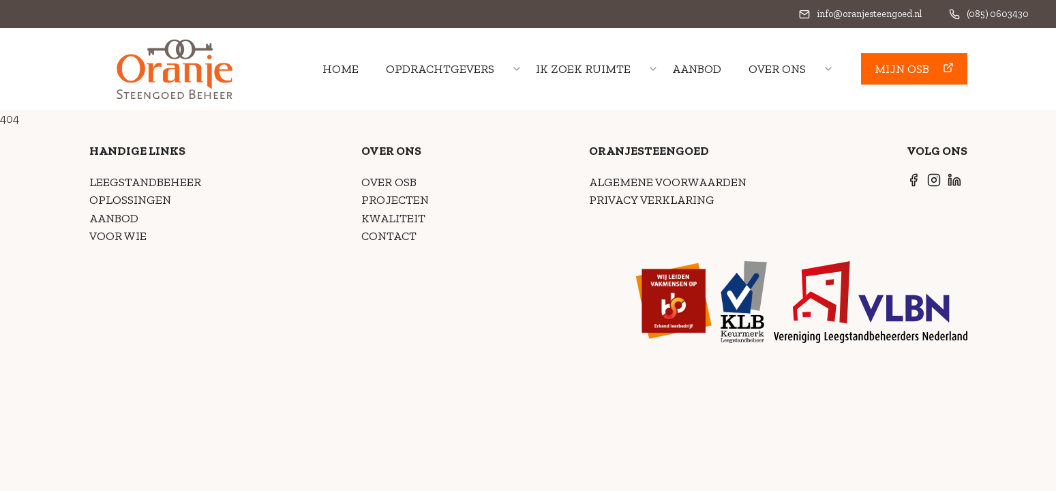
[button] (914, 69)
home (340, 68)
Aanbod (696, 68)
